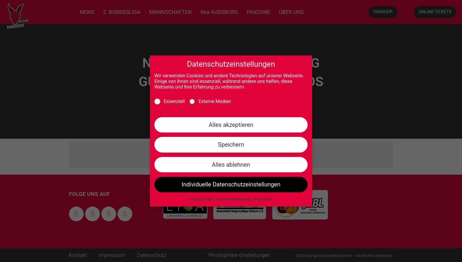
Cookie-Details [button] (201, 199)
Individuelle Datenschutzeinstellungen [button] (231, 184)
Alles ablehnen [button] (231, 164)
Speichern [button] (231, 144)
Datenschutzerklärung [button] (234, 199)
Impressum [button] (263, 199)
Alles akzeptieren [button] (231, 124)
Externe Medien (210, 101)
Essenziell (169, 101)
